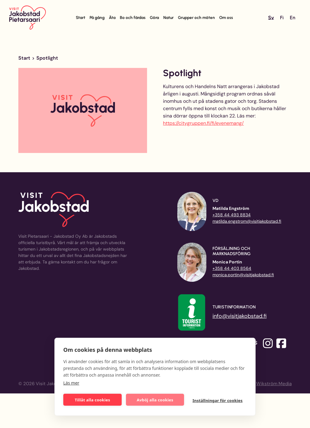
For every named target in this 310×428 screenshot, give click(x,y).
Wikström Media (274, 384)
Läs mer (71, 383)
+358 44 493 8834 (231, 215)
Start (80, 17)
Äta (112, 17)
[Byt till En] (292, 17)
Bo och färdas (133, 17)
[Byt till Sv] (271, 17)
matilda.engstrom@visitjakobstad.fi (246, 221)
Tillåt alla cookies (92, 400)
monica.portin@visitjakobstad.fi (243, 274)
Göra (154, 17)
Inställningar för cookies (218, 400)
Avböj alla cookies (155, 400)
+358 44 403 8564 (231, 268)
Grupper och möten (196, 17)
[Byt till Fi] (282, 17)
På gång (97, 17)
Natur (168, 17)
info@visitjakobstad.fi (239, 316)
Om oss (226, 17)
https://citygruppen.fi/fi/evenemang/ (203, 123)
